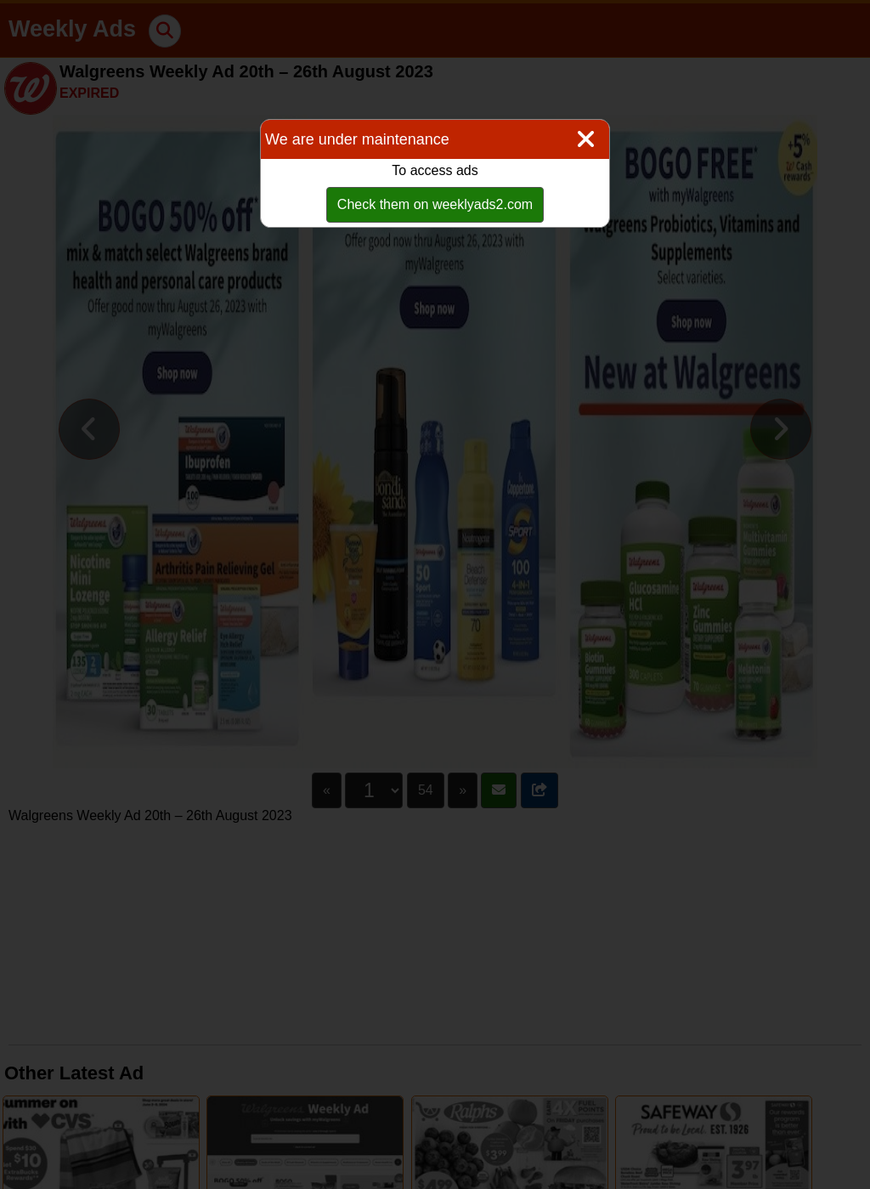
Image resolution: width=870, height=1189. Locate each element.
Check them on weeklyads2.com (435, 204)
